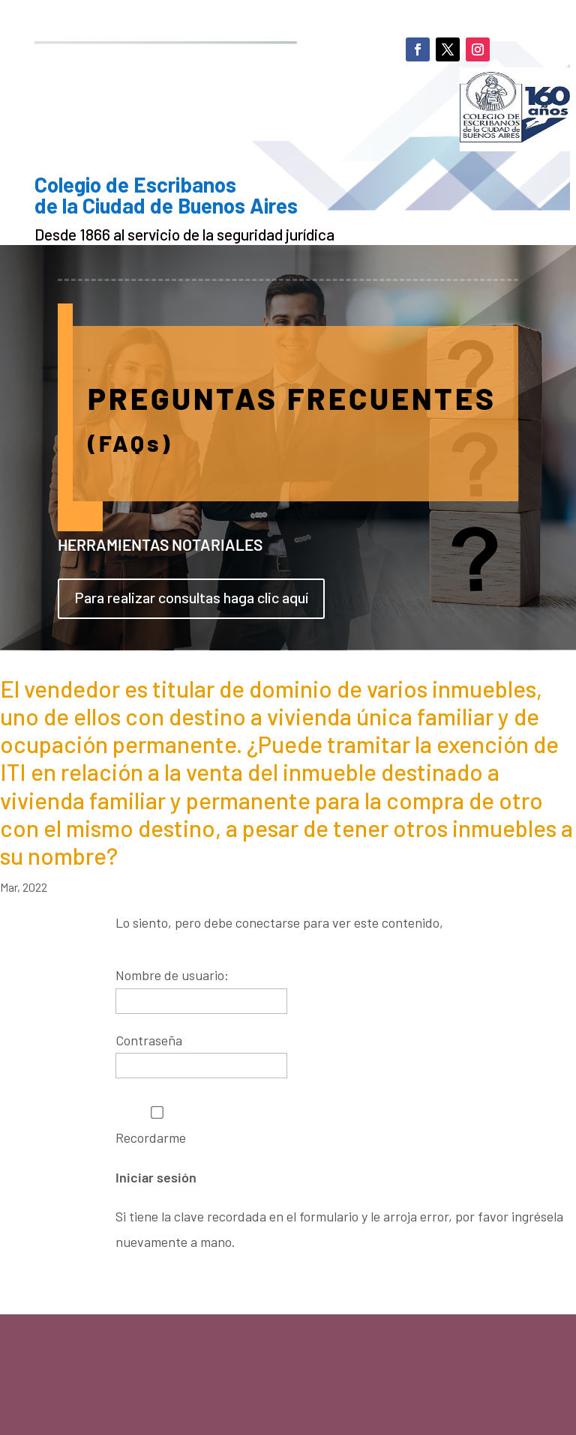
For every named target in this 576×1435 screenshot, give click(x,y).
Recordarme (157, 1126)
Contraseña (149, 1040)
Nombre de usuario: (172, 975)
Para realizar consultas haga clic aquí (191, 597)
